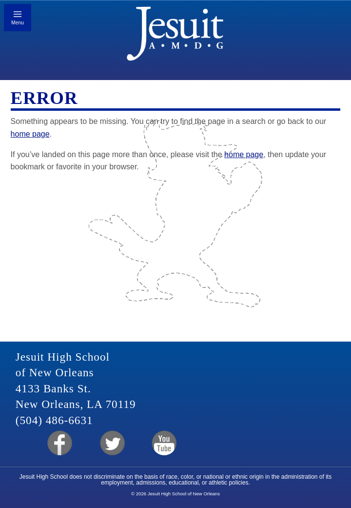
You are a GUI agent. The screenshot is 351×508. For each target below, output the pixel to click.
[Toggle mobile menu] (17, 17)
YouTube (163, 443)
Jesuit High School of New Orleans (176, 37)
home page (30, 134)
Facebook (58, 443)
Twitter (111, 443)
